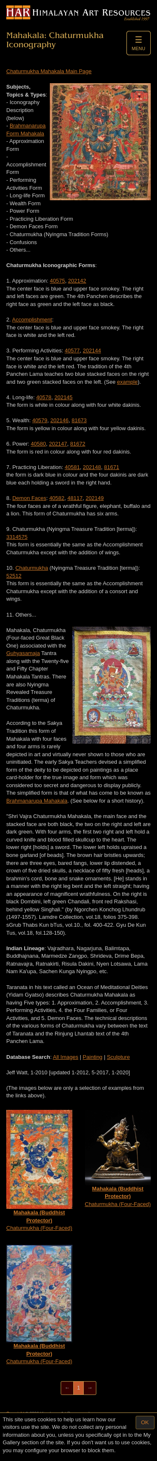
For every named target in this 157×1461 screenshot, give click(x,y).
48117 (74, 498)
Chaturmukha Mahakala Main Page (49, 71)
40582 (56, 498)
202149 (94, 498)
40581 (72, 467)
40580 (38, 444)
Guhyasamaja (23, 653)
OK (145, 1422)
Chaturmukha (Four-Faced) (39, 1170)
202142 (77, 281)
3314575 (17, 537)
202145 (63, 397)
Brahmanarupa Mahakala (36, 801)
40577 (72, 350)
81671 (111, 467)
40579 (39, 420)
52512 (13, 576)
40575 (57, 281)
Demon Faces (29, 498)
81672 (77, 444)
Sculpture (118, 1057)
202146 (59, 420)
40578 (43, 397)
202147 (58, 444)
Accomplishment (32, 319)
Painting (93, 1057)
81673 (79, 420)
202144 (92, 350)
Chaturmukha (31, 568)
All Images (65, 1057)
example (127, 382)
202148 (92, 467)
